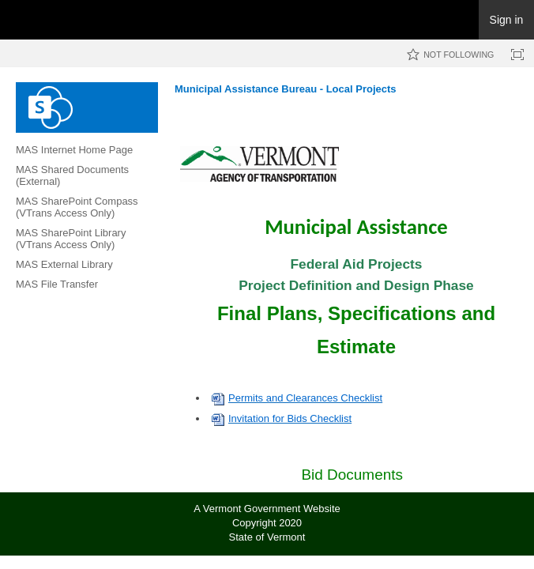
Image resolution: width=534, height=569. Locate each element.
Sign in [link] (507, 19)
